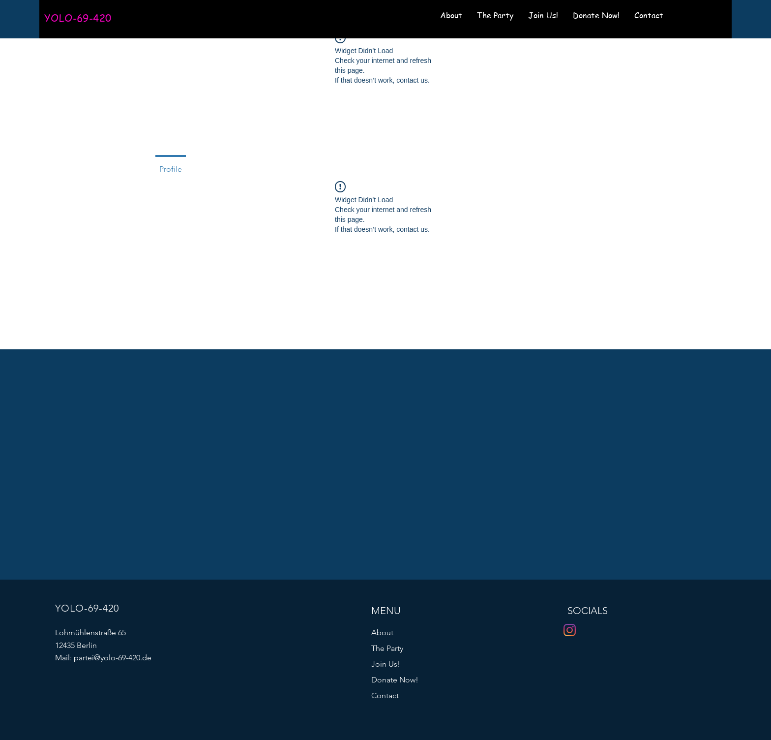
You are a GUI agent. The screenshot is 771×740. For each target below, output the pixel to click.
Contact (385, 695)
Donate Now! (394, 679)
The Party (387, 648)
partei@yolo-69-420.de (112, 657)
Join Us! (385, 664)
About (382, 632)
